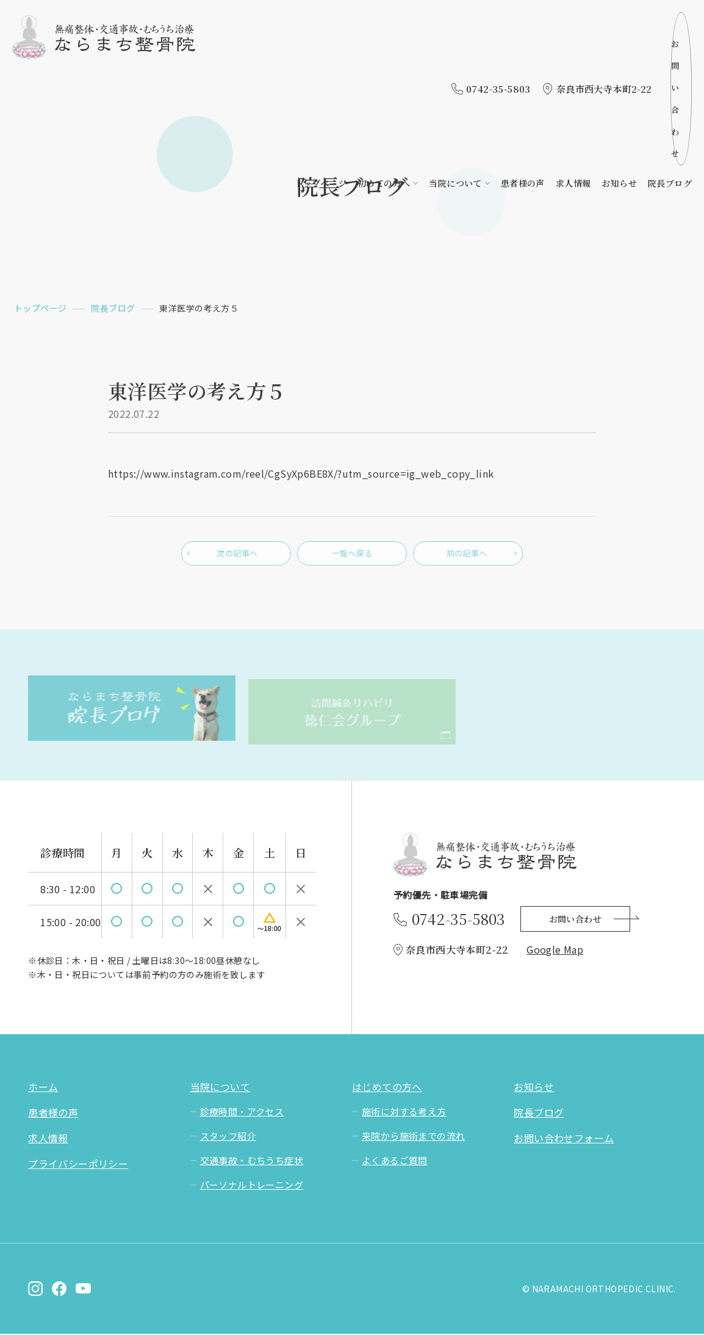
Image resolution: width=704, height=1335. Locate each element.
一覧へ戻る (352, 558)
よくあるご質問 (395, 1161)
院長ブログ (670, 53)
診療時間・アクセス (242, 1112)
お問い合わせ (644, 23)
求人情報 (573, 53)
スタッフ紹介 (228, 1137)
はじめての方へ (387, 1088)
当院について (455, 53)
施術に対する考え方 (404, 1112)
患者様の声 (523, 53)
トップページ (321, 53)
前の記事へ (468, 558)
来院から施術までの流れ (413, 1137)
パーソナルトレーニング (251, 1185)
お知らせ (619, 53)
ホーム (43, 1088)
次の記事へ (236, 558)
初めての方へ (383, 53)
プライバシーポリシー (78, 1164)
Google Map (554, 950)
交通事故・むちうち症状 (251, 1161)
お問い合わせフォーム (564, 1139)
